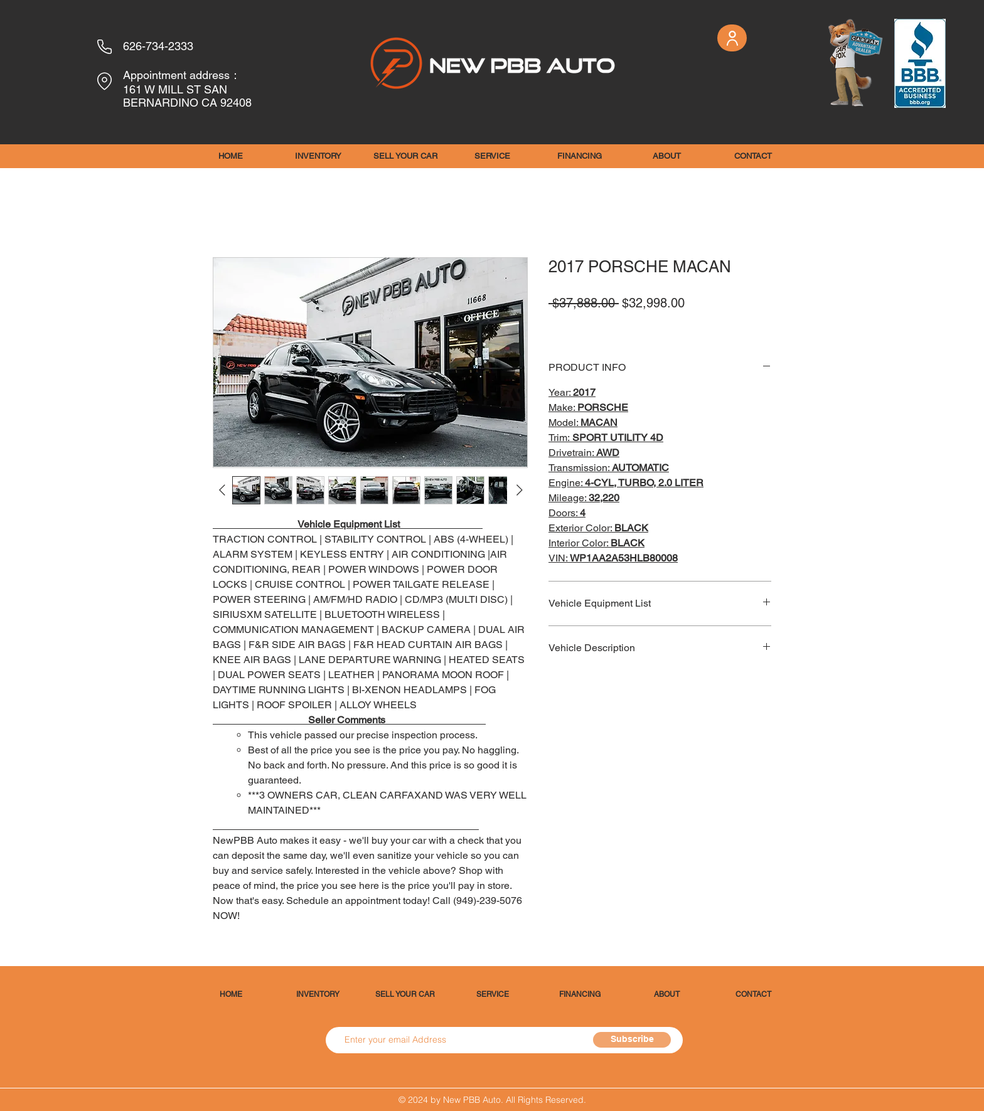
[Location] (104, 80)
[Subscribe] (632, 1040)
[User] (732, 37)
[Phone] (104, 46)
